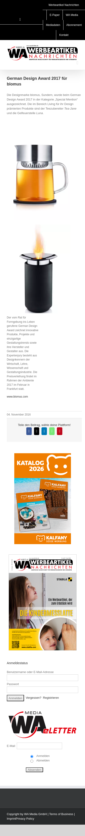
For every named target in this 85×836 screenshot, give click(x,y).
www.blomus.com (17, 396)
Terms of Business (61, 814)
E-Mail (11, 746)
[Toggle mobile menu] (77, 62)
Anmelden (42, 756)
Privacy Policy (25, 818)
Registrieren (51, 698)
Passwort (13, 684)
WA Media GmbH (35, 814)
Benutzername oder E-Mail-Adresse (30, 672)
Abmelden (42, 760)
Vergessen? (33, 698)
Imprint (11, 818)
